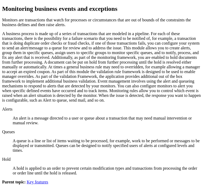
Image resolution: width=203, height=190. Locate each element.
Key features (37, 182)
